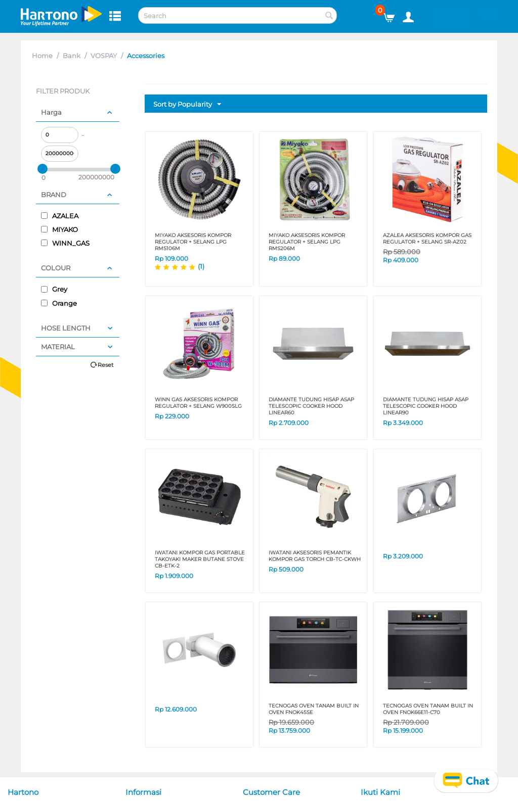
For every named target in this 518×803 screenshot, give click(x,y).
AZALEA (59, 216)
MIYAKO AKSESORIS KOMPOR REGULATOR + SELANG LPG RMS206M (307, 242)
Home (42, 56)
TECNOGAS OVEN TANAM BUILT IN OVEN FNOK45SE (314, 709)
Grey (54, 289)
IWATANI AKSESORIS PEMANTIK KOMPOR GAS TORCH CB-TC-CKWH (315, 555)
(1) (201, 266)
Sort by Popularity (187, 105)
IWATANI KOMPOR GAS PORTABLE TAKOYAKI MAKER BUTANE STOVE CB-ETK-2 (200, 559)
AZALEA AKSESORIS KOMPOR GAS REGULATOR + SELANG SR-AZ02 (427, 238)
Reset (105, 364)
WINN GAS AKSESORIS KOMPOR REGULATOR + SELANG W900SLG (198, 402)
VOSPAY (104, 56)
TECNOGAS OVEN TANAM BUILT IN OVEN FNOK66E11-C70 (428, 709)
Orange (59, 303)
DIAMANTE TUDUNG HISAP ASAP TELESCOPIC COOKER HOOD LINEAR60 (311, 406)
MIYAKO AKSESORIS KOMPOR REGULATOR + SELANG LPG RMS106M (193, 242)
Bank (71, 56)
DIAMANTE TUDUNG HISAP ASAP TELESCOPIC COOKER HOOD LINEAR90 (425, 406)
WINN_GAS (65, 243)
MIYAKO (59, 229)
